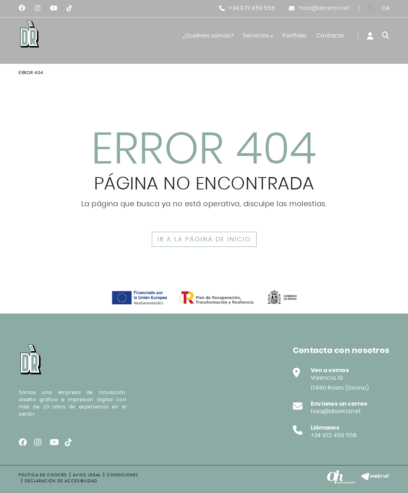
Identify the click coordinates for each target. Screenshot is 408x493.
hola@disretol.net (324, 8)
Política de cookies (43, 475)
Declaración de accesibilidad (61, 481)
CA (385, 8)
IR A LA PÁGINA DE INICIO (204, 239)
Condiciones (122, 475)
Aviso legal (87, 475)
